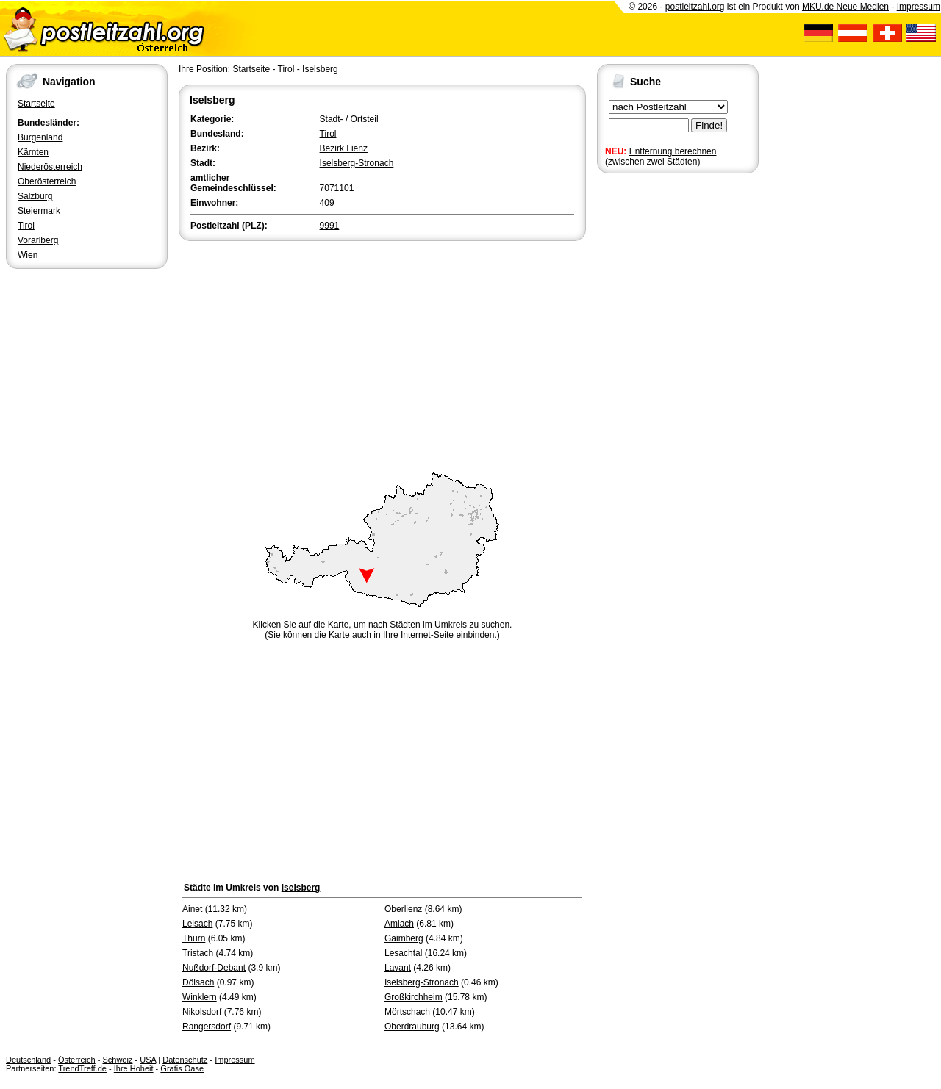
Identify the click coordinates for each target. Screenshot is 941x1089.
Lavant (397, 968)
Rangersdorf (206, 1026)
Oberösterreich (47, 181)
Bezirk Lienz (344, 148)
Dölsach (198, 982)
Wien (27, 255)
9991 (330, 225)
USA (148, 1059)
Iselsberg (320, 69)
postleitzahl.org (695, 6)
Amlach (399, 924)
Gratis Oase (182, 1068)
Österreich (77, 1059)
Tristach (197, 953)
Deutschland (28, 1059)
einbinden (475, 635)
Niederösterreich (50, 167)
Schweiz (117, 1059)
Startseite (36, 103)
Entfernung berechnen (673, 151)
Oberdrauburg (412, 1026)
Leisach (197, 924)
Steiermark (39, 211)
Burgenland (40, 137)
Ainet (192, 909)
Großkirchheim (413, 997)
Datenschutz (184, 1059)
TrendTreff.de (82, 1068)
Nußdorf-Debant (214, 968)
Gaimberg (403, 938)
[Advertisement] (382, 354)
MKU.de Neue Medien (845, 6)
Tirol (26, 225)
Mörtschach (407, 1012)
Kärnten (33, 152)
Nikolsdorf (201, 1012)
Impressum (918, 6)
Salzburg (35, 196)
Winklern (199, 997)
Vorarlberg (38, 240)
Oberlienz (403, 909)
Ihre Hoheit (134, 1068)
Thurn (193, 938)
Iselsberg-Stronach (357, 163)
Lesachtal (403, 953)
